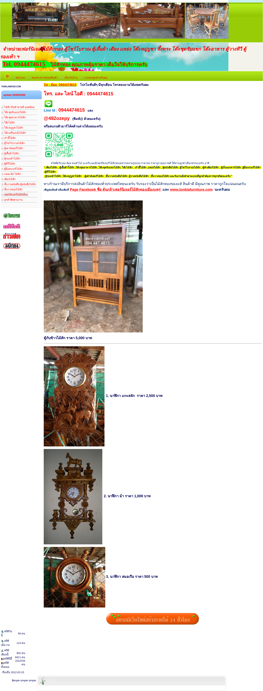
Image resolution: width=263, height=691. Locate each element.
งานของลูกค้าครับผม (95, 77)
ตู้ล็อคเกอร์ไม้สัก (12, 168)
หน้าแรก (19, 77)
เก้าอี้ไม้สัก (9, 138)
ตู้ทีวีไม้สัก (8, 163)
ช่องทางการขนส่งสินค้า (43, 77)
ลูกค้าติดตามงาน (12, 199)
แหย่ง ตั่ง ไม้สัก (11, 174)
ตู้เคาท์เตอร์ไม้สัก (12, 148)
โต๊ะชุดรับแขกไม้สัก (14, 112)
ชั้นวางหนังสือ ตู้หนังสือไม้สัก (19, 184)
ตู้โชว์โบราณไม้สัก (13, 143)
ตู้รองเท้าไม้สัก (11, 158)
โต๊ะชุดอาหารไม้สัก (14, 117)
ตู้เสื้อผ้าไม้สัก (10, 153)
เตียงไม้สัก (9, 179)
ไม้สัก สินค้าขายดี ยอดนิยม (18, 107)
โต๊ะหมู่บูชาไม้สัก (12, 127)
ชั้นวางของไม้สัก (12, 189)
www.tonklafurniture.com (191, 190)
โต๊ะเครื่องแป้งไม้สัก (14, 132)
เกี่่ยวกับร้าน (70, 77)
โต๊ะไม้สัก (8, 122)
